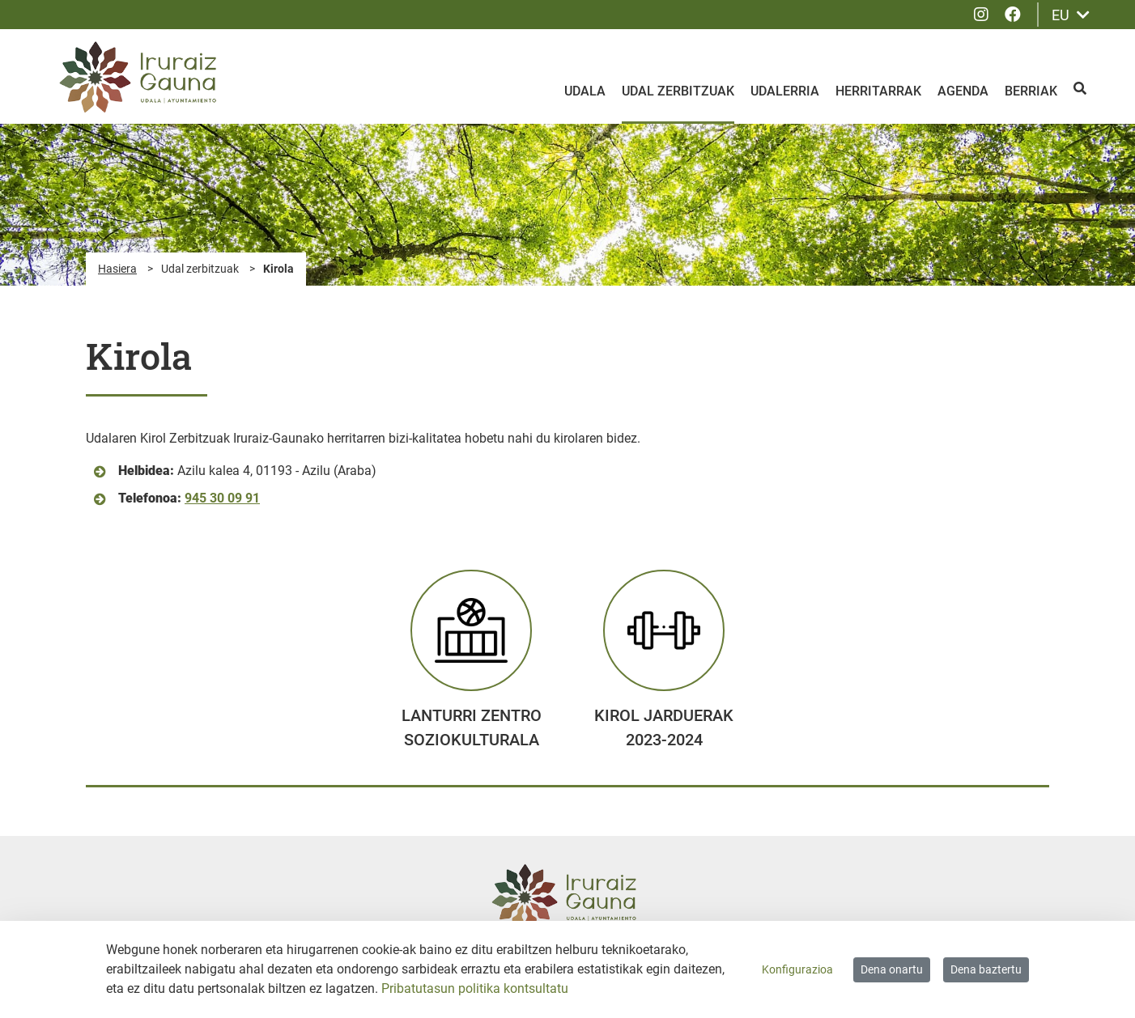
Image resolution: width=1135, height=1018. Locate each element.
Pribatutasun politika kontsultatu (474, 988)
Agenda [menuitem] (962, 91)
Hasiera (117, 268)
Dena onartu (892, 969)
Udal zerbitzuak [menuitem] (678, 91)
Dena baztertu (986, 969)
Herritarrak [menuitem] (878, 91)
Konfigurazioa (797, 969)
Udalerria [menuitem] (784, 91)
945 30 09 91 (222, 498)
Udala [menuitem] (585, 91)
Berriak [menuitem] (1031, 91)
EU (1071, 14)
